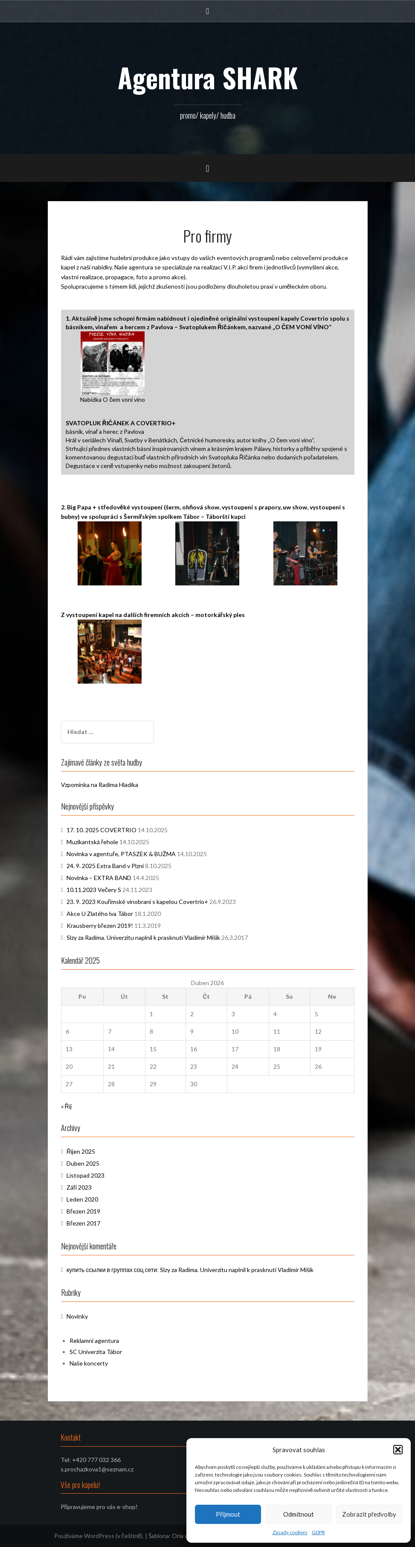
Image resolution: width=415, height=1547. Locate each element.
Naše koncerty (89, 1363)
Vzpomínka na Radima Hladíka (99, 784)
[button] (398, 1449)
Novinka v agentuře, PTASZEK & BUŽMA (121, 853)
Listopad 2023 (85, 1175)
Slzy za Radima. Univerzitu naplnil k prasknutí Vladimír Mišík (143, 937)
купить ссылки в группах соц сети (112, 1269)
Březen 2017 (83, 1223)
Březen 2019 (83, 1211)
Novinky (77, 1316)
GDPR (318, 1532)
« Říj (66, 1106)
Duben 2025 (83, 1163)
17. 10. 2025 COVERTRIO (101, 829)
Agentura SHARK (208, 77)
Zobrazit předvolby (369, 1514)
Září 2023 (79, 1187)
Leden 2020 (82, 1199)
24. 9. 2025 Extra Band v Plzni (105, 865)
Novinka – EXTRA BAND (99, 877)
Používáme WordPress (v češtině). (99, 1535)
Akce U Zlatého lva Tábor (100, 913)
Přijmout (228, 1514)
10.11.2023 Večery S (94, 889)
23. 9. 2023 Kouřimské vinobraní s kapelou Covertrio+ (137, 901)
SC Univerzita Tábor (96, 1351)
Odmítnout (298, 1514)
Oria (177, 1535)
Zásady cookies (290, 1532)
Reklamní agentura (94, 1340)
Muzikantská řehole (92, 841)
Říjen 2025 (81, 1151)
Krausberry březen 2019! (100, 925)
